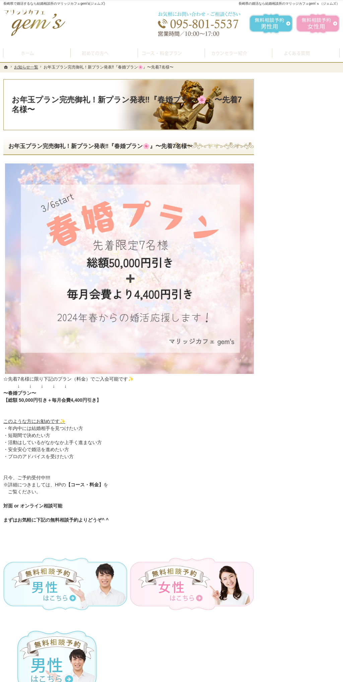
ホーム (278, 223)
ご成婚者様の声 (287, 370)
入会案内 (285, 253)
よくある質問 (285, 290)
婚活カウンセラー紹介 (294, 306)
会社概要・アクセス (292, 402)
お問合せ (280, 354)
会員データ (282, 386)
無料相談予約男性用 (271, 23)
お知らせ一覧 (285, 418)
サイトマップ (285, 466)
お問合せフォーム (293, 648)
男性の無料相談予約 (292, 322)
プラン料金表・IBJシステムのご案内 (302, 272)
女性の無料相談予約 (292, 338)
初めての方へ (285, 238)
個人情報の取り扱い (292, 434)
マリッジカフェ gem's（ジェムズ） (95, 675)
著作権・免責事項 (289, 450)
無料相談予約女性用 (318, 23)
